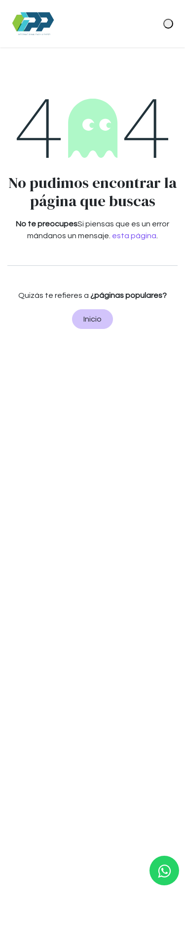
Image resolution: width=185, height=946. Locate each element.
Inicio (92, 319)
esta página (134, 236)
